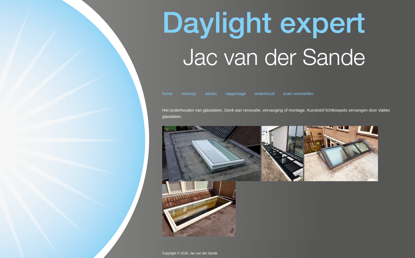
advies (211, 93)
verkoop (188, 93)
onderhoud (265, 93)
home (167, 93)
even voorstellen (298, 93)
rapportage (236, 93)
